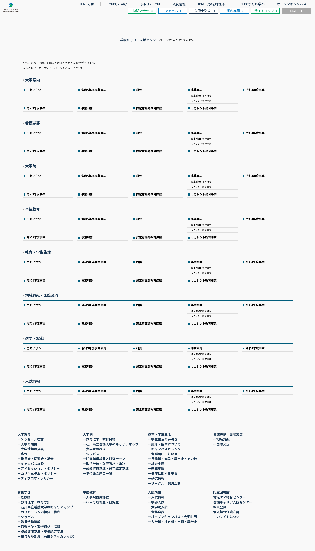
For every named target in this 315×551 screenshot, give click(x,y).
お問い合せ (141, 10)
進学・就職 (34, 338)
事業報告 (87, 108)
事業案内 (196, 90)
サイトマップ (264, 10)
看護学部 (32, 122)
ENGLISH (295, 10)
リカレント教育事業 (201, 100)
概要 (139, 90)
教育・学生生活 (38, 252)
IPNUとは (87, 4)
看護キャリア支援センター (139, 39)
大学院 (30, 165)
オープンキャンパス (291, 4)
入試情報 (179, 4)
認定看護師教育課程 (201, 95)
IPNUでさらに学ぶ (251, 4)
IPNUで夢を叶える (211, 4)
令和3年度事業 (36, 108)
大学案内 (32, 79)
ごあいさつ (34, 90)
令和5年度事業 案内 (93, 90)
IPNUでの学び (117, 4)
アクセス (171, 10)
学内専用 (233, 10)
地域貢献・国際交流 (41, 295)
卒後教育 (32, 208)
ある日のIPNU (150, 4)
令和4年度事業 (255, 90)
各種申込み (202, 10)
